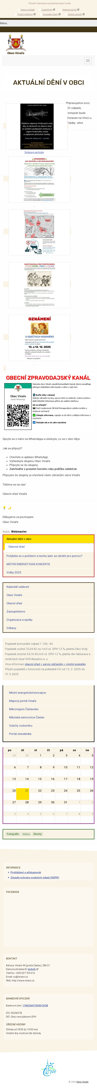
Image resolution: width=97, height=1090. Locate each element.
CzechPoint (45, 9)
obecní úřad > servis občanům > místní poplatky (55, 664)
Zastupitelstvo (16, 611)
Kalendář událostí (18, 586)
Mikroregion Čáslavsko (24, 709)
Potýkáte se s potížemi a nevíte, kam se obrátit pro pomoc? (44, 556)
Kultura (26, 834)
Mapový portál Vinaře (22, 701)
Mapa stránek (26, 9)
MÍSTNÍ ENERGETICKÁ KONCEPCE (28, 564)
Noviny (37, 834)
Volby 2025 (14, 572)
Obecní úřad (14, 603)
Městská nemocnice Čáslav (26, 717)
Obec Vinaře (14, 595)
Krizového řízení (49, 14)
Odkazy (11, 628)
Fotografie (13, 834)
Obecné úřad (16, 546)
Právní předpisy (23, 14)
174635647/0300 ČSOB (35, 1005)
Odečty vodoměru (20, 725)
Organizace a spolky (20, 619)
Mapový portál (68, 9)
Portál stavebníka (20, 734)
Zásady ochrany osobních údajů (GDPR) (34, 877)
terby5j (32, 969)
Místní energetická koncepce (27, 692)
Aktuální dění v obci (19, 539)
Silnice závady (73, 14)
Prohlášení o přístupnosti (25, 872)
